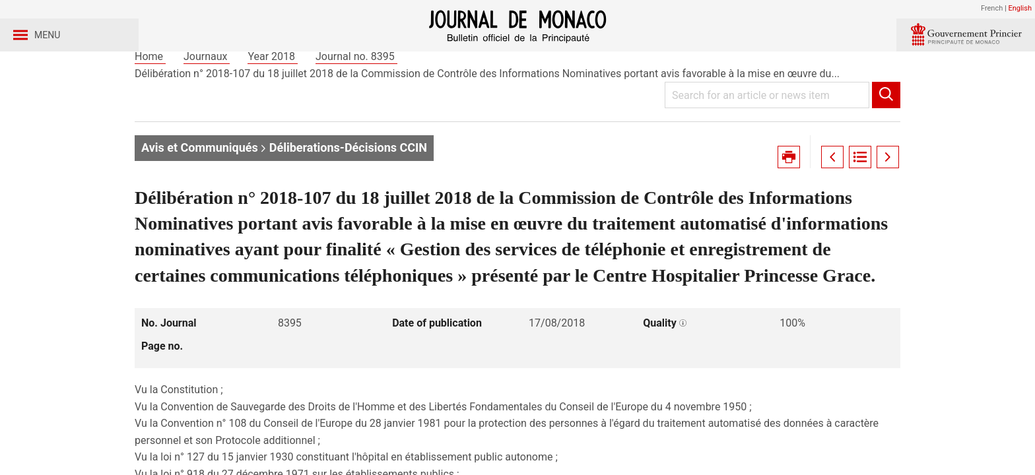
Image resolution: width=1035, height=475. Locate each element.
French (992, 8)
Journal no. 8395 (356, 104)
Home (150, 104)
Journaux (207, 104)
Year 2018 (273, 104)
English (1020, 8)
